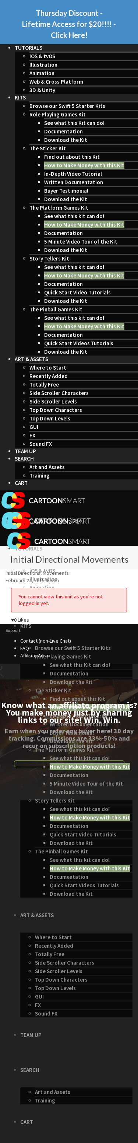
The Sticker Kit (47, 148)
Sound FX (40, 443)
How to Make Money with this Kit (84, 165)
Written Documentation (73, 182)
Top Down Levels (49, 418)
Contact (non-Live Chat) (45, 640)
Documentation (63, 131)
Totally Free (44, 384)
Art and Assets (47, 467)
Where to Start (47, 367)
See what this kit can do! (74, 216)
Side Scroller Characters (59, 392)
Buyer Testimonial (66, 190)
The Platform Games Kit (58, 207)
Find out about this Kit (72, 156)
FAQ (24, 648)
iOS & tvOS (42, 56)
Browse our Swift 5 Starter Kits (67, 105)
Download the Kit (65, 139)
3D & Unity (42, 90)
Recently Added (48, 376)
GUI (33, 426)
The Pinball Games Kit (55, 309)
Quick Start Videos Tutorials (78, 343)
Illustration (43, 64)
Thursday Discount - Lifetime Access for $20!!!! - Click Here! (69, 23)
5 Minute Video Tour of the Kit (80, 241)
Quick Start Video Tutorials (77, 292)
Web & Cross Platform (56, 81)
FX (32, 435)
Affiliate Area (34, 655)
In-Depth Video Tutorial (73, 173)
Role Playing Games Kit (57, 114)
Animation (41, 73)
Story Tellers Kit (49, 258)
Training (39, 475)
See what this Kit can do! (74, 122)
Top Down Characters (55, 409)
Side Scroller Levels (53, 401)
